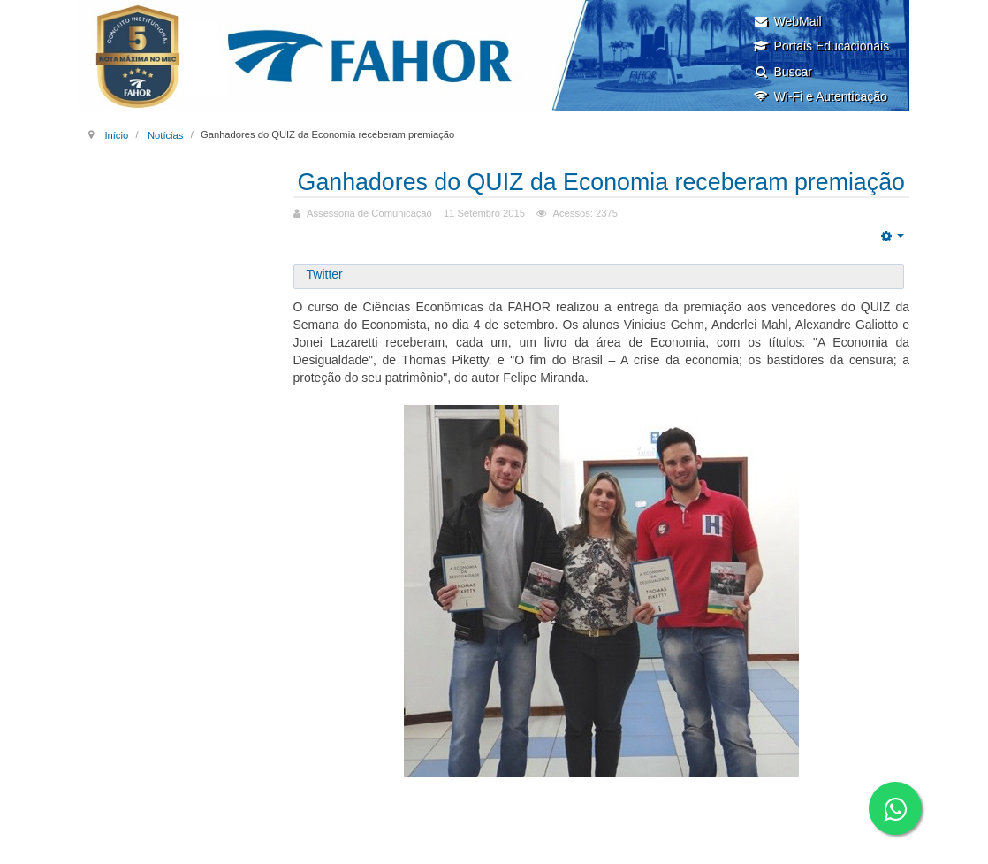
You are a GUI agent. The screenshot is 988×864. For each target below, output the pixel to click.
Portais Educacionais (821, 46)
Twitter (325, 301)
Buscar (782, 72)
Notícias (165, 134)
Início (116, 134)
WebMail (787, 21)
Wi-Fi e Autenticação (819, 96)
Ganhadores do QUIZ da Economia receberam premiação (601, 195)
